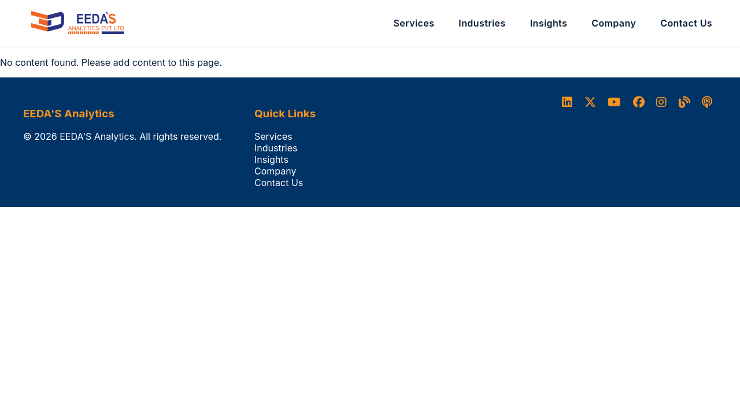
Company (613, 23)
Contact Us (686, 23)
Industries (481, 23)
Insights (549, 23)
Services (414, 23)
